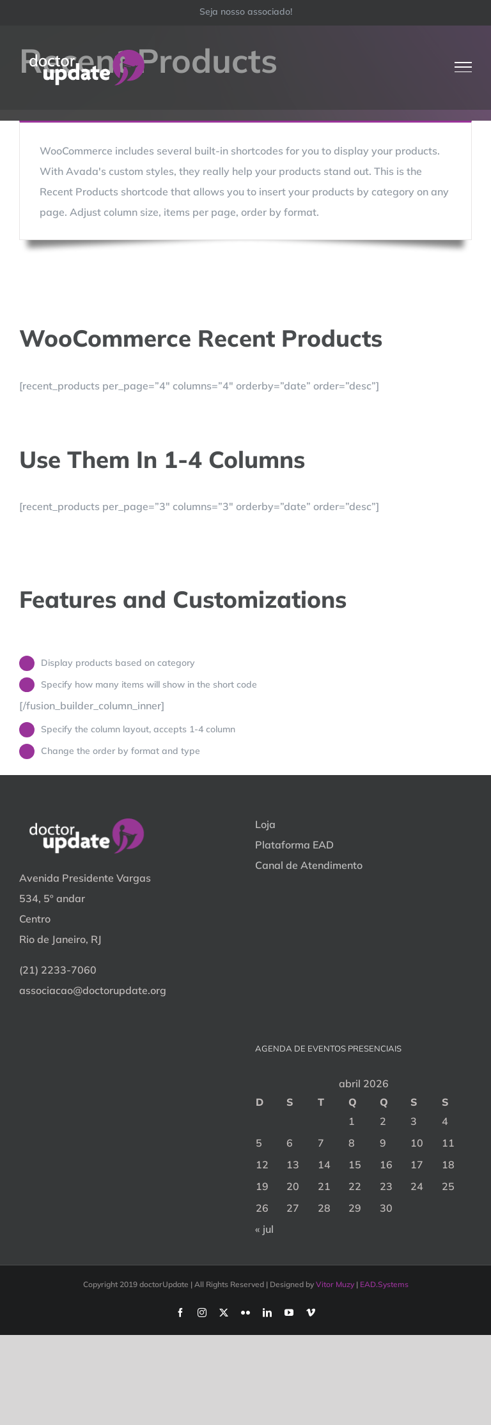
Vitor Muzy (335, 1284)
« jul (264, 1229)
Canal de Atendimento (308, 865)
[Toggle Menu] (463, 67)
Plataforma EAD (294, 844)
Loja (265, 824)
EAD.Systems (384, 1284)
